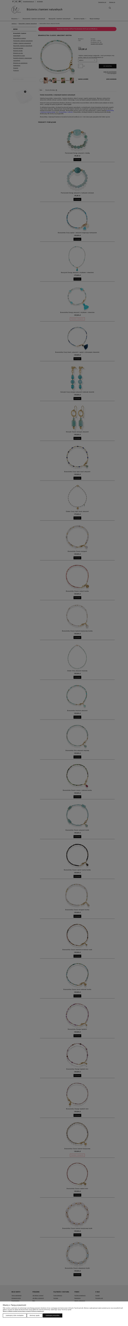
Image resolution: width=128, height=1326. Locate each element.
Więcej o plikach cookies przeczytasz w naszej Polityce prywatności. (23, 1311)
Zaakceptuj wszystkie (52, 1315)
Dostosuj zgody (35, 1315)
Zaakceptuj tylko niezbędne (15, 1315)
